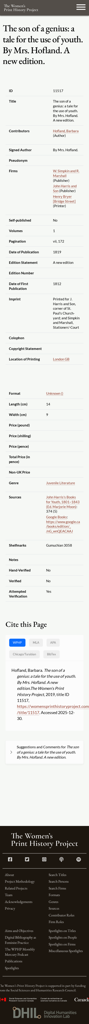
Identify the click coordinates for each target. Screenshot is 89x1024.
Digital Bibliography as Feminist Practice (20, 940)
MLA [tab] (36, 642)
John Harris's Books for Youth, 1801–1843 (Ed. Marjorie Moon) (63, 501)
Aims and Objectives (19, 930)
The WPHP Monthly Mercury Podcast (20, 952)
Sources (54, 908)
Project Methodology (20, 881)
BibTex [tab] (51, 654)
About (9, 874)
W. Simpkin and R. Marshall (66, 173)
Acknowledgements (18, 901)
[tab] (24, 654)
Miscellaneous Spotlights (66, 950)
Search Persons (59, 881)
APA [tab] (53, 642)
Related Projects (16, 888)
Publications (13, 961)
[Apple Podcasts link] (61, 859)
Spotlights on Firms (62, 944)
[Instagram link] (44, 859)
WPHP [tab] (17, 642)
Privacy (10, 908)
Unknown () (54, 393)
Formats (54, 894)
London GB (61, 359)
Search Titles (57, 874)
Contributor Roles (61, 915)
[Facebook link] (10, 859)
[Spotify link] (78, 859)
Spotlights (12, 968)
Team (8, 894)
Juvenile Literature (60, 483)
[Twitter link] (27, 859)
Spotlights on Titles (62, 930)
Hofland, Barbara (66, 131)
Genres (53, 901)
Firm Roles (56, 921)
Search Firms (57, 888)
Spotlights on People (63, 937)
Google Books (56, 517)
